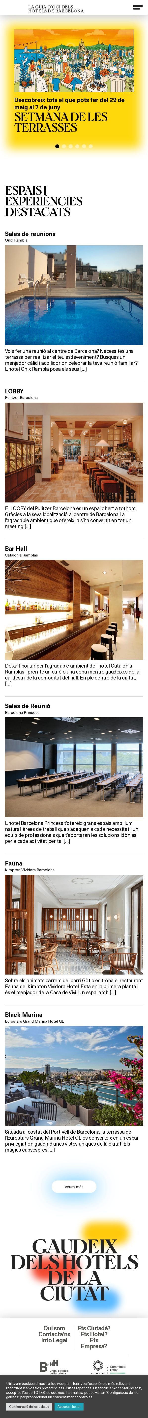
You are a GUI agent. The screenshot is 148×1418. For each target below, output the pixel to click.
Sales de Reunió (27, 706)
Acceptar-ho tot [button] (69, 1406)
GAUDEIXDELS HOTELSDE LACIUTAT (74, 1269)
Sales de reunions (30, 234)
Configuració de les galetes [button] (29, 1406)
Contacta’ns (54, 1334)
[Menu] (138, 7)
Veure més (74, 1186)
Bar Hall (16, 549)
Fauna (13, 863)
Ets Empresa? (94, 1343)
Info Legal (54, 1340)
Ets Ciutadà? (93, 1328)
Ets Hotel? (93, 1334)
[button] (57, 146)
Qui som (54, 1328)
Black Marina (23, 1015)
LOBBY (14, 391)
